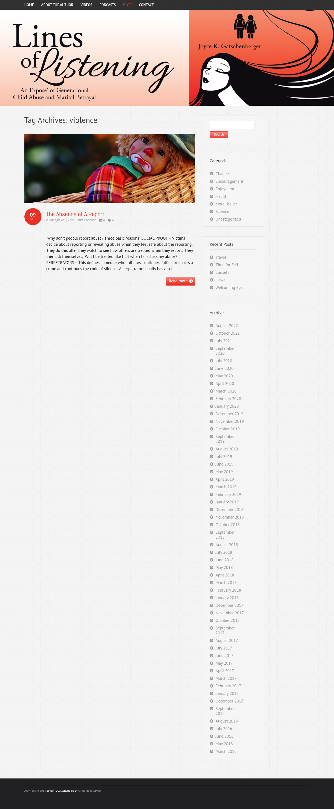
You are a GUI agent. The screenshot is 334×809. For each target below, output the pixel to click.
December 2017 (229, 605)
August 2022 (227, 325)
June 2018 (225, 560)
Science (91, 220)
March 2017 (226, 678)
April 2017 (225, 670)
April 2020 (225, 383)
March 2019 (226, 487)
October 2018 (228, 524)
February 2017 (228, 686)
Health (61, 220)
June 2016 (225, 736)
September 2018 (225, 535)
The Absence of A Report (75, 214)
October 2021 (228, 333)
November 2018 (230, 517)
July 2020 (224, 360)
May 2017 (224, 663)
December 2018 (229, 509)
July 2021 (224, 340)
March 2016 (226, 751)
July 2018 (224, 552)
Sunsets (222, 272)
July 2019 (224, 456)
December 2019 (229, 413)
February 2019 (228, 494)
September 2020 (225, 351)
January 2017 (227, 693)
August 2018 (227, 544)
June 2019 (225, 464)
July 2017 (224, 648)
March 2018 (226, 582)
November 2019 (230, 421)
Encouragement (229, 181)
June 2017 (225, 655)
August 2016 (227, 721)
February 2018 (228, 590)
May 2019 (224, 471)
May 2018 (224, 567)
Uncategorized (228, 219)
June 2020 (225, 368)
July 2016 (224, 728)
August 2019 (227, 449)
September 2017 (225, 630)
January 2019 (227, 502)
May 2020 (224, 376)
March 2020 (226, 391)
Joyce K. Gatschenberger (62, 790)
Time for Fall (227, 264)
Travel (221, 257)
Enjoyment (225, 189)
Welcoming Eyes (230, 287)
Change (51, 220)
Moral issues (76, 220)
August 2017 (227, 640)
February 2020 (228, 398)
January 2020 (227, 406)
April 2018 (225, 575)
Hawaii (222, 280)
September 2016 (225, 711)
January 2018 (227, 597)
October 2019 (228, 429)
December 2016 (229, 701)
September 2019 (225, 439)
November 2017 (230, 613)
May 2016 (224, 743)
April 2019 (225, 479)
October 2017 (228, 620)
